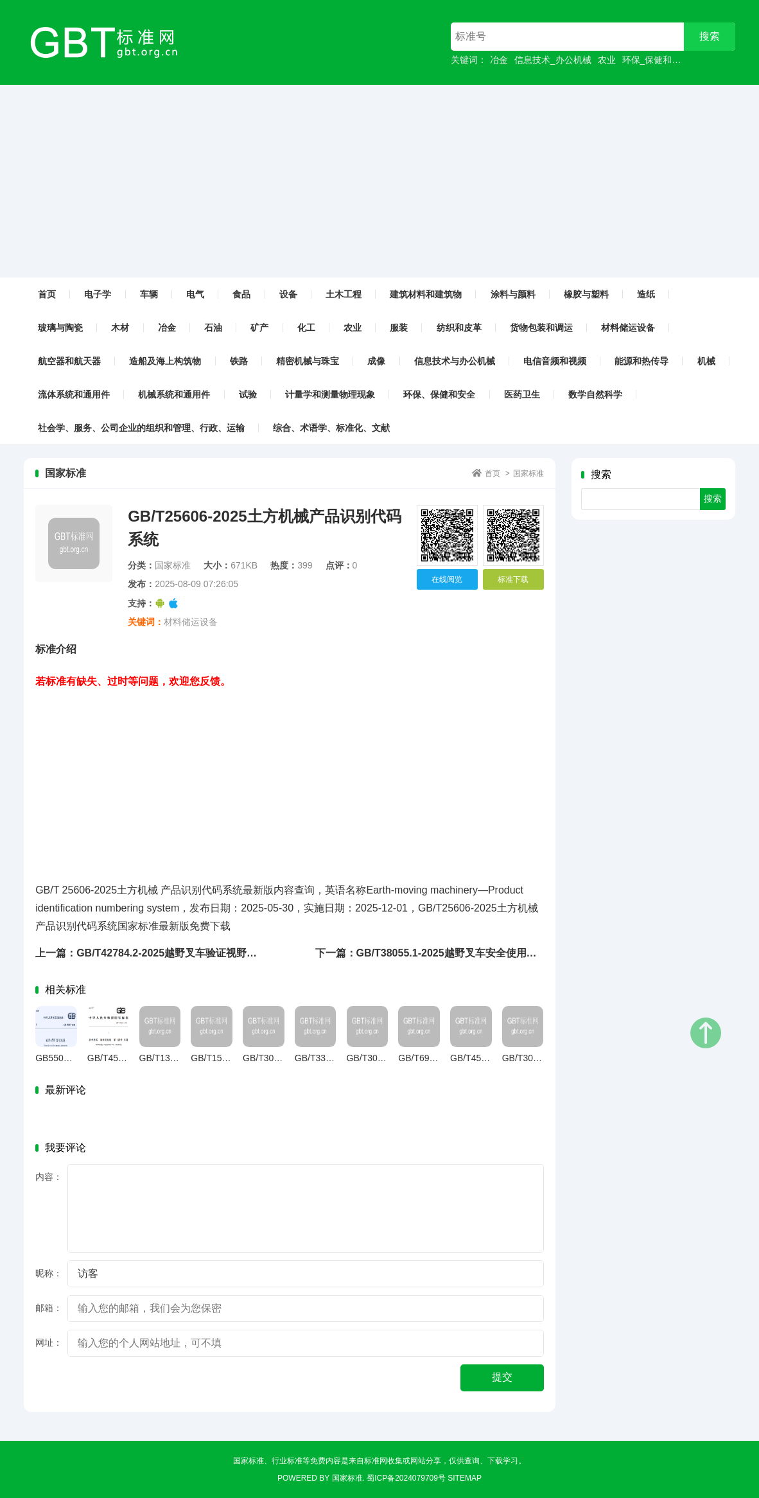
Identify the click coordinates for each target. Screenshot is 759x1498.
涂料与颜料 (513, 294)
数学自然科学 (595, 394)
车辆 (149, 294)
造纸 (646, 294)
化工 (306, 327)
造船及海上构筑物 (165, 361)
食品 (241, 294)
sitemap (465, 1478)
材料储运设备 (628, 327)
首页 (47, 294)
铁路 (239, 361)
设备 (288, 294)
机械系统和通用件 (174, 394)
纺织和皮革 (459, 327)
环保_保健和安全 (656, 60)
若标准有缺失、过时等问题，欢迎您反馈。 (133, 681)
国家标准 (528, 473)
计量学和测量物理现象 (330, 394)
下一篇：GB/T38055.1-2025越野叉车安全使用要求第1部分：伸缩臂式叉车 (485, 952)
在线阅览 (447, 579)
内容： (48, 1177)
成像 (376, 361)
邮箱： (48, 1308)
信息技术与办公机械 (454, 361)
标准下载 (513, 579)
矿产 (259, 327)
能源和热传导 (641, 361)
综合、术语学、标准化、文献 (331, 428)
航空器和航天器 (69, 361)
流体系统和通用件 (74, 394)
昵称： (48, 1273)
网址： (48, 1342)
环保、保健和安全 (439, 394)
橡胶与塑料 (586, 294)
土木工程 (344, 294)
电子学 (97, 294)
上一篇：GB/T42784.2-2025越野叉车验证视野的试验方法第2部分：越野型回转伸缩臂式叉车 (246, 952)
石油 (213, 327)
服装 (399, 327)
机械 (706, 361)
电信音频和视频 (554, 361)
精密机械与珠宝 (307, 361)
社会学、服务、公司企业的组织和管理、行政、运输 (141, 428)
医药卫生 (522, 394)
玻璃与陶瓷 (60, 327)
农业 (607, 60)
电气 (195, 294)
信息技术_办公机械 (552, 60)
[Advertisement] (379, 181)
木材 (120, 327)
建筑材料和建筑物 (426, 294)
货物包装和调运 (541, 327)
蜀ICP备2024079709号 (406, 1478)
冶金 (499, 60)
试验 (248, 394)
